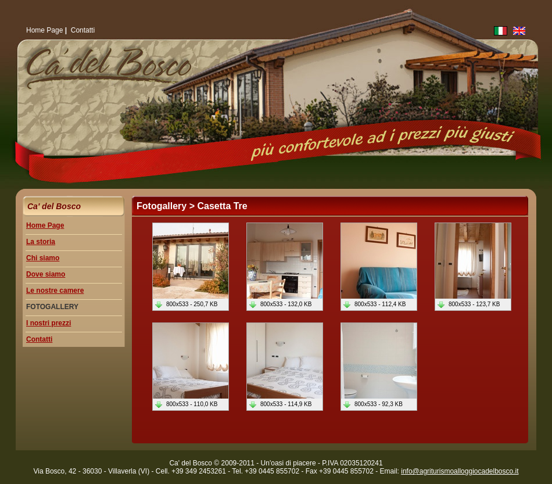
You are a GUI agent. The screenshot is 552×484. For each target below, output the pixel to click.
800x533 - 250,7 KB (185, 304)
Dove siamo (45, 274)
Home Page (44, 30)
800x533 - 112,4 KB (374, 304)
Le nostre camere (55, 290)
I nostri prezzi (48, 323)
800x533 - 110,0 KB (185, 404)
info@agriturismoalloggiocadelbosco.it (459, 471)
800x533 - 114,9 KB (279, 404)
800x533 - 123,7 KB (468, 304)
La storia (40, 242)
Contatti (83, 30)
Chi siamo (42, 258)
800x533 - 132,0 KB (279, 304)
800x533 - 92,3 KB (372, 404)
